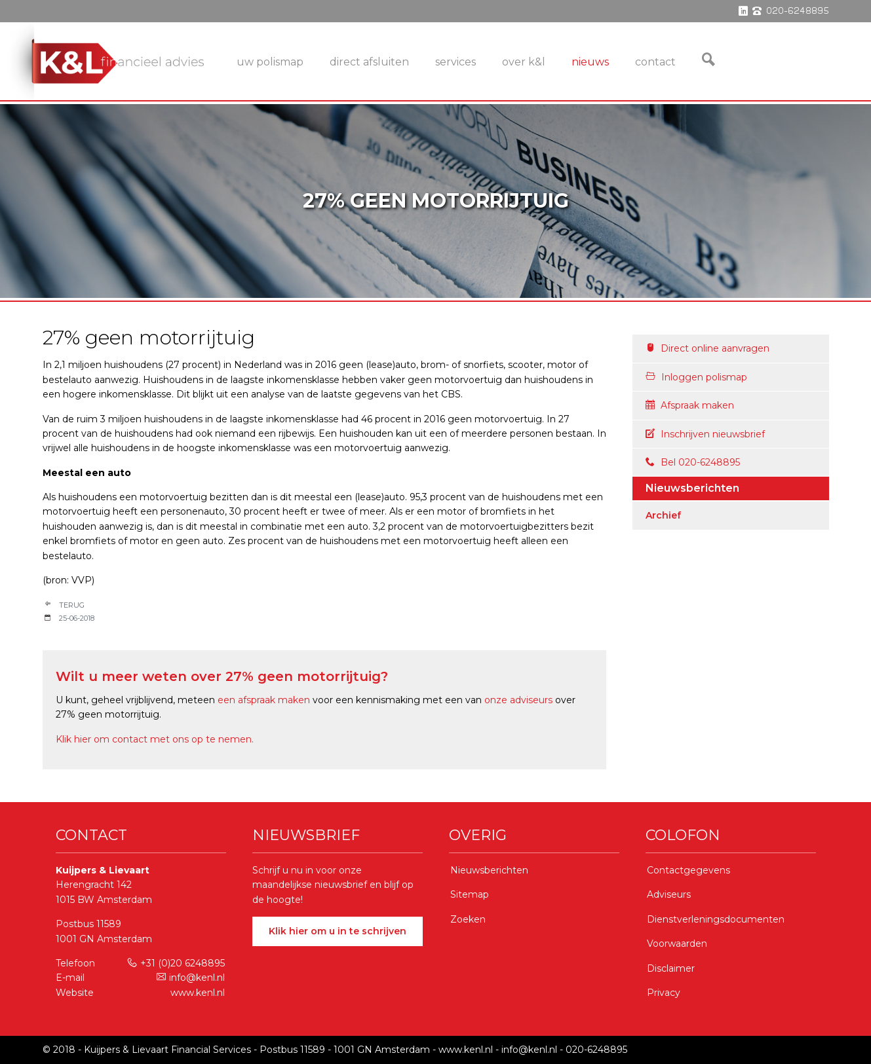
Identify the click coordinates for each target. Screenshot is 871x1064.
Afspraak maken (690, 405)
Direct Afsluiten (369, 62)
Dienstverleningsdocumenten (715, 919)
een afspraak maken (264, 700)
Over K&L (523, 62)
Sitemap (469, 894)
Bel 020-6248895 (693, 462)
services (455, 62)
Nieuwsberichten (489, 870)
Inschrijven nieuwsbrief (705, 434)
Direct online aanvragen (707, 348)
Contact (655, 62)
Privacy (663, 993)
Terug (72, 605)
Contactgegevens (688, 870)
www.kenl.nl (197, 993)
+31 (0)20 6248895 (176, 963)
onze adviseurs (518, 700)
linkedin (743, 11)
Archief (663, 515)
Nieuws (590, 62)
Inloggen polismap (696, 377)
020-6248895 (596, 1049)
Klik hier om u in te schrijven (337, 931)
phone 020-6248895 (790, 11)
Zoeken (468, 919)
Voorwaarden (677, 943)
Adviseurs (669, 894)
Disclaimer (671, 968)
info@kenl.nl (191, 977)
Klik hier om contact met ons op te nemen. (155, 739)
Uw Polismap (270, 62)
